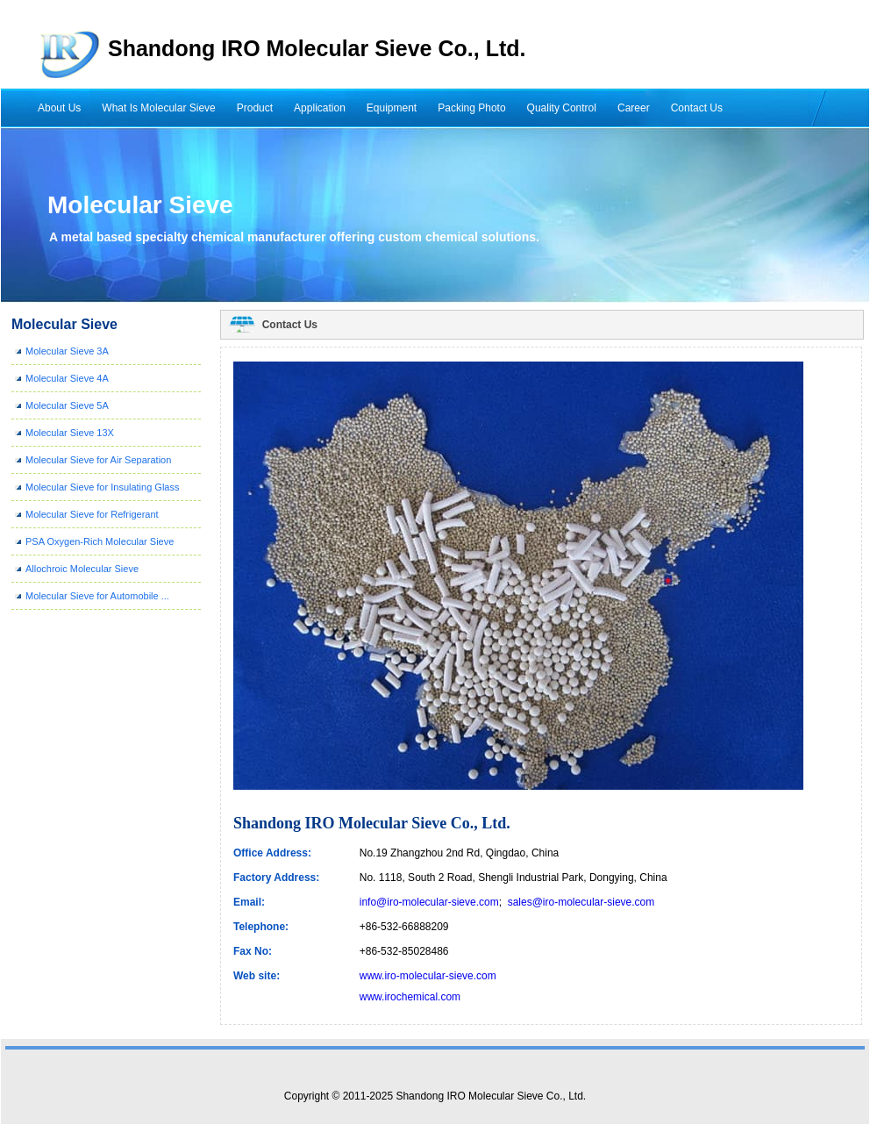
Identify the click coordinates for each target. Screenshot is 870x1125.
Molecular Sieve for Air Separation (98, 460)
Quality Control (561, 108)
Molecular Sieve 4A (67, 378)
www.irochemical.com (410, 997)
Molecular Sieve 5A (67, 405)
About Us (59, 108)
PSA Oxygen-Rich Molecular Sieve (99, 541)
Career (633, 108)
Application (320, 108)
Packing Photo (471, 108)
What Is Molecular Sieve (158, 108)
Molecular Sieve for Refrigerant (92, 514)
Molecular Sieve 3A (67, 351)
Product (255, 108)
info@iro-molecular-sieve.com (429, 902)
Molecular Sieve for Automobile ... (97, 596)
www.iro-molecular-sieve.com (428, 976)
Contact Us (697, 108)
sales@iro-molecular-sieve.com (581, 902)
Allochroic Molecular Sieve (82, 568)
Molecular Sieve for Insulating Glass (102, 487)
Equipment (392, 108)
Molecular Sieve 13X (69, 432)
